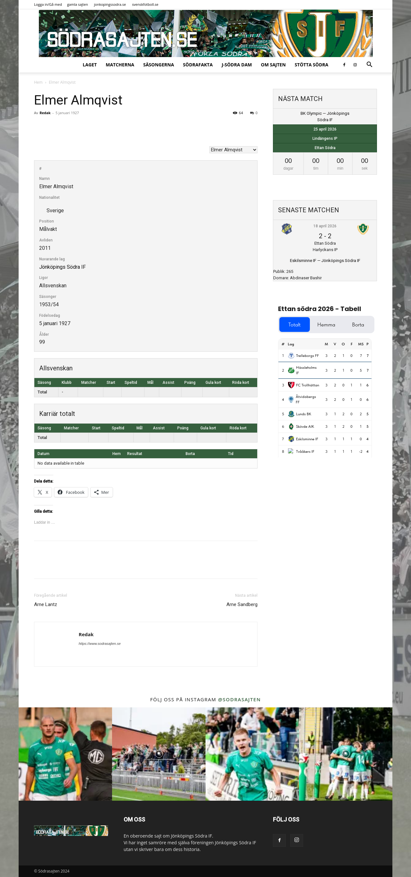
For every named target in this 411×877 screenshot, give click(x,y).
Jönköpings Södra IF (62, 267)
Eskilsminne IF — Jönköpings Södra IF (325, 260)
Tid (230, 453)
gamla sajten (77, 4)
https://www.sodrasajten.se (100, 643)
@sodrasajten (239, 699)
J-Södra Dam (237, 65)
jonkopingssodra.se (110, 4)
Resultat (134, 453)
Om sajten (273, 65)
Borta (190, 453)
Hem (38, 82)
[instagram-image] (65, 754)
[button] (369, 65)
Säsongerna (158, 65)
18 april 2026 (325, 226)
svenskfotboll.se (145, 4)
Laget (90, 65)
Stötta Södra (311, 65)
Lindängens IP (324, 138)
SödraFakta (198, 65)
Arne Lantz (45, 604)
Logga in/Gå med (48, 4)
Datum (43, 453)
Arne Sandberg (242, 604)
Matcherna (120, 65)
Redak (44, 112)
